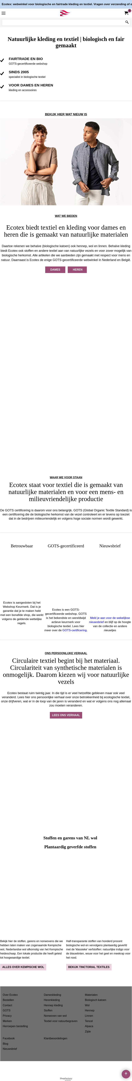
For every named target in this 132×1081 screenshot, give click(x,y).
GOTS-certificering (74, 630)
